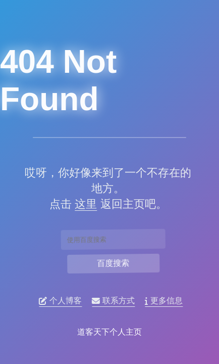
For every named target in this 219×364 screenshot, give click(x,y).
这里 (84, 204)
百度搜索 (113, 263)
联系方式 (114, 300)
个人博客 (61, 300)
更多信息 (165, 300)
